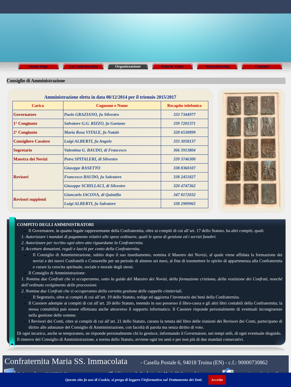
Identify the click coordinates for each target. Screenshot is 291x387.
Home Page (38, 66)
